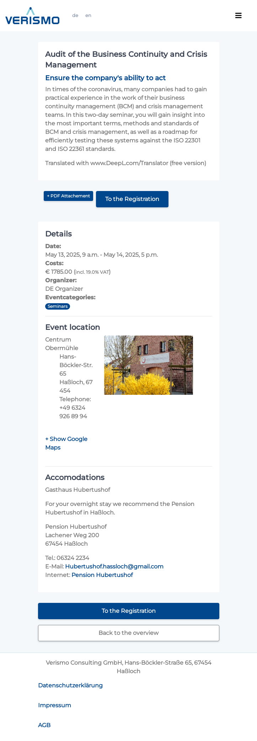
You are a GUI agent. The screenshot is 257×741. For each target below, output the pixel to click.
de (75, 15)
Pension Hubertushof (102, 575)
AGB (44, 725)
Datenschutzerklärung (70, 685)
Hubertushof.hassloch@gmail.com (114, 566)
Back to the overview (128, 633)
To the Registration (132, 199)
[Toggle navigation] (238, 15)
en (88, 15)
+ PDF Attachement (68, 195)
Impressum (54, 705)
